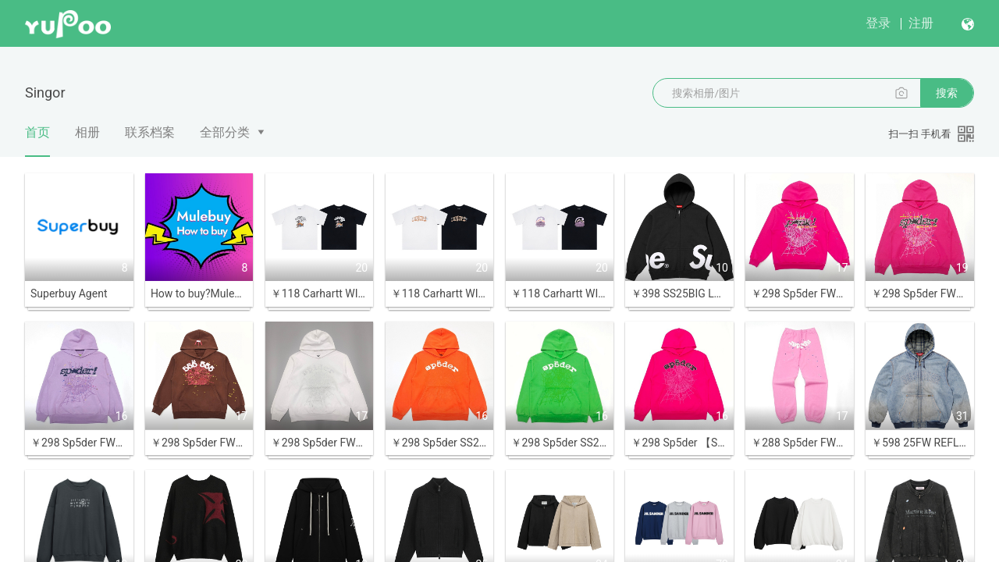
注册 (920, 23)
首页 (37, 141)
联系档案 (150, 132)
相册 (87, 132)
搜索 (947, 93)
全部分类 (225, 132)
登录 (878, 23)
